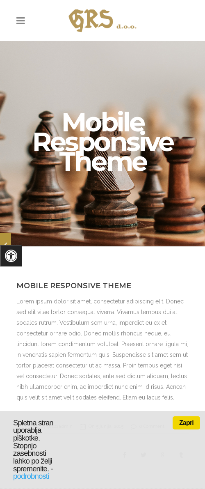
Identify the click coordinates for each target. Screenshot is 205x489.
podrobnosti (31, 476)
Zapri (186, 422)
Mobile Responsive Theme (73, 282)
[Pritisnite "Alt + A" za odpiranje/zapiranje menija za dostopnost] (11, 255)
